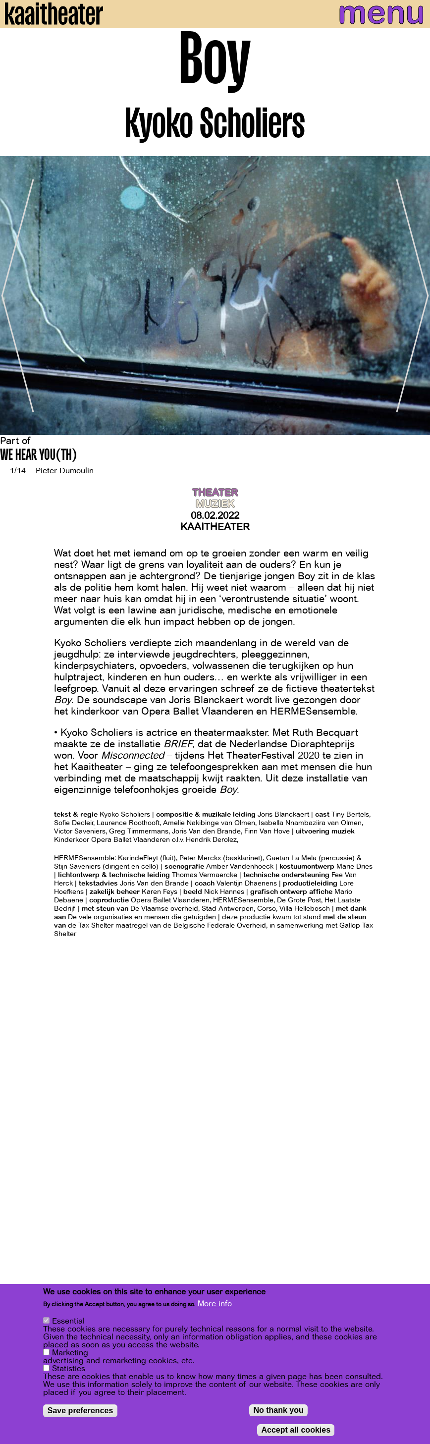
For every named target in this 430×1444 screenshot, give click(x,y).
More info (215, 1305)
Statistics (68, 1370)
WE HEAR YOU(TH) (38, 456)
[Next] (415, 295)
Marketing (70, 1354)
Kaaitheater (215, 527)
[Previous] (15, 295)
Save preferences (80, 1411)
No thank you (278, 1411)
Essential (68, 1322)
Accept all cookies (295, 1431)
